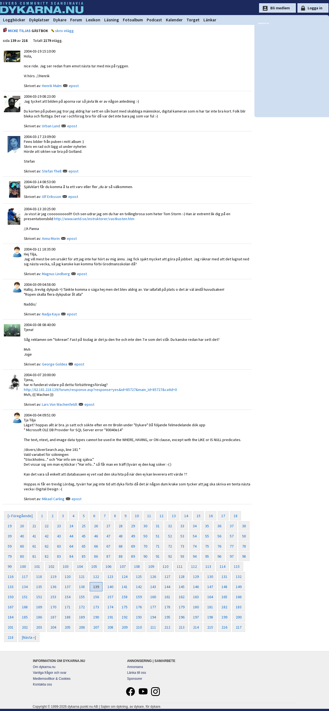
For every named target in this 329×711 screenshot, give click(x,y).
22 (47, 525)
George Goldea (54, 364)
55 (207, 536)
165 (224, 596)
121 (82, 576)
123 (110, 576)
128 (182, 576)
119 (53, 576)
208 (110, 627)
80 (22, 556)
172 (82, 607)
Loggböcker (14, 19)
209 (124, 627)
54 (195, 536)
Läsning (111, 19)
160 (153, 596)
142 (139, 586)
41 (34, 536)
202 (25, 627)
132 (239, 576)
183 (239, 607)
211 (153, 627)
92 (170, 556)
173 (96, 607)
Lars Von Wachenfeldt (59, 404)
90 (145, 556)
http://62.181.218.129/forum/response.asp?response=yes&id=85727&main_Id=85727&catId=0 (100, 389)
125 (139, 576)
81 (34, 556)
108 (137, 566)
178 (167, 607)
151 (25, 596)
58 (244, 536)
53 (182, 536)
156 (96, 596)
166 (239, 596)
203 (39, 627)
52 (170, 536)
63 (59, 546)
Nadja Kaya (51, 314)
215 (210, 627)
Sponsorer (134, 679)
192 (124, 617)
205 (67, 627)
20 (22, 525)
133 (10, 586)
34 (195, 525)
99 (10, 566)
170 (53, 607)
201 (10, 627)
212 (167, 627)
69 (133, 546)
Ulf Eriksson (51, 196)
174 (110, 607)
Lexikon (93, 19)
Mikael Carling (53, 498)
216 (224, 627)
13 (174, 515)
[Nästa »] (29, 637)
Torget (193, 19)
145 (182, 586)
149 (239, 586)
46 (96, 536)
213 (182, 627)
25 (84, 525)
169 (39, 607)
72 (170, 546)
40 (22, 536)
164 (210, 596)
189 (82, 617)
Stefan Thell (51, 171)
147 (210, 586)
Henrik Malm (52, 85)
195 (167, 617)
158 (124, 596)
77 (232, 546)
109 (151, 566)
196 (182, 617)
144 (167, 586)
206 (82, 627)
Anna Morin (51, 238)
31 (158, 525)
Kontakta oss (42, 684)
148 (224, 586)
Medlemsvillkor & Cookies (51, 679)
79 (10, 556)
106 (108, 566)
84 (71, 556)
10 (137, 515)
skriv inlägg (64, 30)
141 (124, 586)
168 (25, 607)
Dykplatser (39, 19)
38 (244, 525)
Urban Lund (51, 125)
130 (210, 576)
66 (96, 546)
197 (196, 617)
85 (84, 556)
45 (84, 536)
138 (82, 586)
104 (80, 566)
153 (53, 596)
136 (53, 586)
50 (145, 536)
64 (71, 546)
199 (224, 617)
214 (196, 627)
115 (237, 566)
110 (165, 566)
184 (10, 617)
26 (96, 525)
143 (153, 586)
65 (84, 546)
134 (25, 586)
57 (232, 536)
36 (219, 525)
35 (207, 525)
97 (232, 556)
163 (196, 596)
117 (25, 576)
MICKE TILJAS (19, 30)
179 (182, 607)
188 (67, 617)
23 (59, 525)
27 (108, 525)
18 (235, 515)
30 (145, 525)
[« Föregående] (20, 515)
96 (219, 556)
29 (133, 525)
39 (10, 536)
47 (108, 536)
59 (10, 546)
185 (25, 617)
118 (39, 576)
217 (239, 627)
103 (66, 566)
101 (37, 566)
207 (96, 627)
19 (10, 525)
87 (108, 556)
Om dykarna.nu (44, 667)
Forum (76, 19)
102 (51, 566)
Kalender (174, 19)
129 (196, 576)
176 (139, 607)
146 (196, 586)
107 (123, 566)
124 (124, 576)
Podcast (154, 19)
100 (23, 566)
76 (219, 546)
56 (219, 536)
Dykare (59, 19)
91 (158, 556)
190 (96, 617)
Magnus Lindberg (56, 273)
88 (121, 556)
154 (67, 596)
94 (195, 556)
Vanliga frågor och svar (50, 673)
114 (222, 566)
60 (22, 546)
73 (182, 546)
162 (182, 596)
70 (145, 546)
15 (198, 515)
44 (71, 536)
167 (10, 607)
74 (195, 546)
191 (110, 617)
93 (182, 556)
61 (34, 546)
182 (224, 607)
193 (139, 617)
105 (94, 566)
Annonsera (135, 667)
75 (207, 546)
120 (67, 576)
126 (153, 576)
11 (149, 515)
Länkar (209, 19)
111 (180, 566)
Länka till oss (136, 673)
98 (244, 556)
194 (153, 617)
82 (47, 556)
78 (244, 546)
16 (211, 515)
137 (67, 586)
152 (39, 596)
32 (170, 525)
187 (53, 617)
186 (39, 617)
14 (186, 515)
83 (59, 556)
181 (210, 607)
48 (121, 536)
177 (153, 607)
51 (158, 536)
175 (124, 607)
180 (196, 607)
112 (194, 566)
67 (108, 546)
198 (210, 617)
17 (223, 515)
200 (239, 617)
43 (59, 536)
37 (232, 525)
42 (47, 536)
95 (207, 556)
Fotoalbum (133, 19)
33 (182, 525)
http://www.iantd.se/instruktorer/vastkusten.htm (94, 218)
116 (10, 576)
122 (96, 576)
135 (39, 586)
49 (133, 536)
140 (110, 586)
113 (208, 566)
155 (82, 596)
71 (158, 546)
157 (110, 596)
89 (133, 556)
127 (167, 576)
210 (139, 627)
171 (67, 607)
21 (34, 525)
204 (53, 627)
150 (10, 596)
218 (10, 637)
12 (161, 515)
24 (71, 525)
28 (121, 525)
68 (121, 546)
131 (224, 576)
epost (74, 85)
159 (139, 596)
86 (96, 556)
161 (167, 596)
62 (47, 546)
